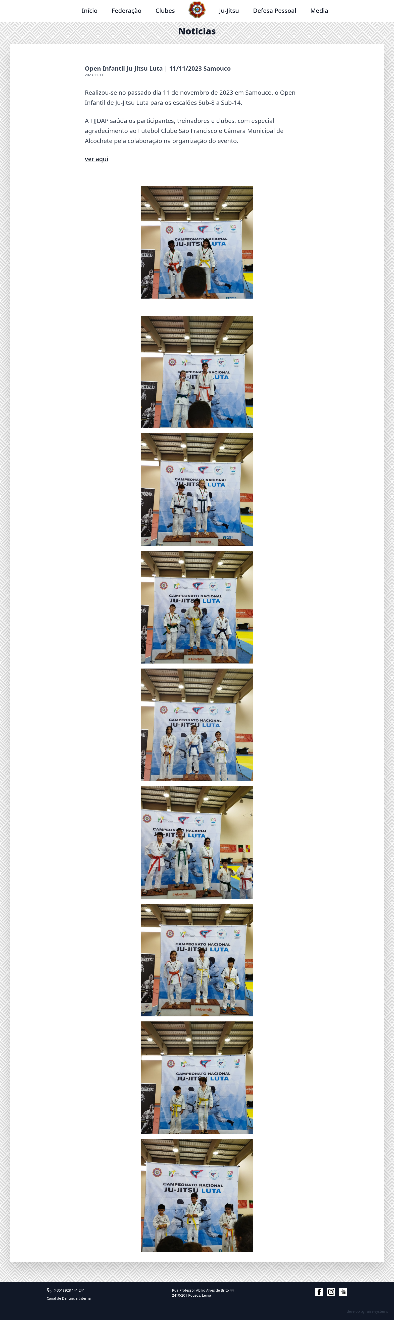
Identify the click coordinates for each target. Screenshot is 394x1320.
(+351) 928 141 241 (69, 1290)
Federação (126, 10)
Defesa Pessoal (274, 10)
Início (89, 10)
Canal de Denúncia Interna (69, 1298)
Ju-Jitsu (229, 10)
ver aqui (96, 159)
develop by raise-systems (367, 1311)
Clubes (165, 10)
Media (319, 10)
